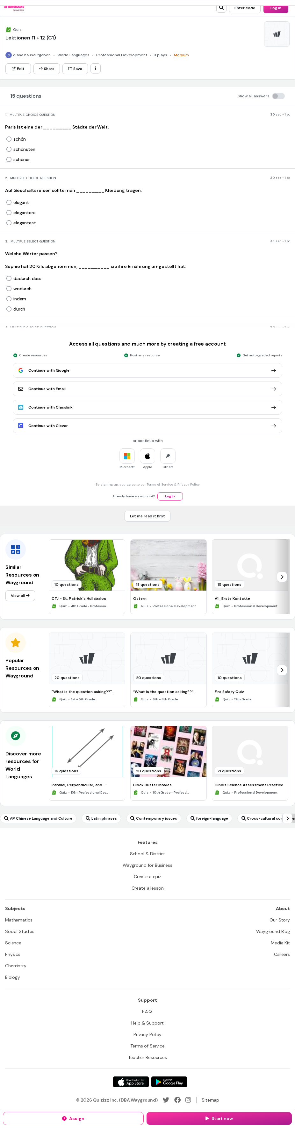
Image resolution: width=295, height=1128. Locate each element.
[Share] (46, 68)
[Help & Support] (147, 1023)
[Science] (13, 943)
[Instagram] (188, 1100)
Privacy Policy (188, 484)
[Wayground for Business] (147, 865)
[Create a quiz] (147, 876)
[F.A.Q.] (147, 1011)
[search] (221, 8)
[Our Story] (280, 920)
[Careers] (282, 954)
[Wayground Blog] (273, 931)
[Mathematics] (18, 920)
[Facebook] (177, 1100)
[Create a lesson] (148, 888)
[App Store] (131, 1081)
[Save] (75, 68)
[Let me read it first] (147, 516)
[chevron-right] (282, 577)
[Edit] (18, 68)
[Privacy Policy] (147, 1034)
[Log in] (276, 8)
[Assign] (73, 1118)
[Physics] (12, 954)
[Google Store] (169, 1081)
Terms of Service (160, 484)
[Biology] (12, 977)
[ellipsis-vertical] (95, 68)
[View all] (20, 595)
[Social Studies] (19, 931)
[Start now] (219, 1118)
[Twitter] (166, 1100)
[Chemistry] (15, 966)
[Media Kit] (280, 943)
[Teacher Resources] (147, 1057)
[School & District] (147, 854)
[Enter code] (245, 8)
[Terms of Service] (147, 1046)
